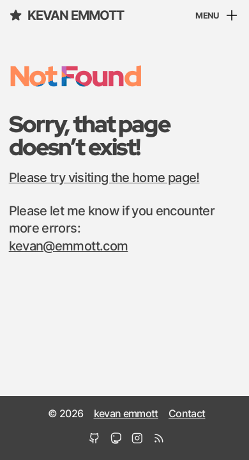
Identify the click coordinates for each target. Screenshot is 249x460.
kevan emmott (66, 15)
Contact (187, 414)
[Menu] (217, 16)
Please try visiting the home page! (104, 178)
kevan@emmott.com (68, 246)
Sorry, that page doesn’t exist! (89, 135)
